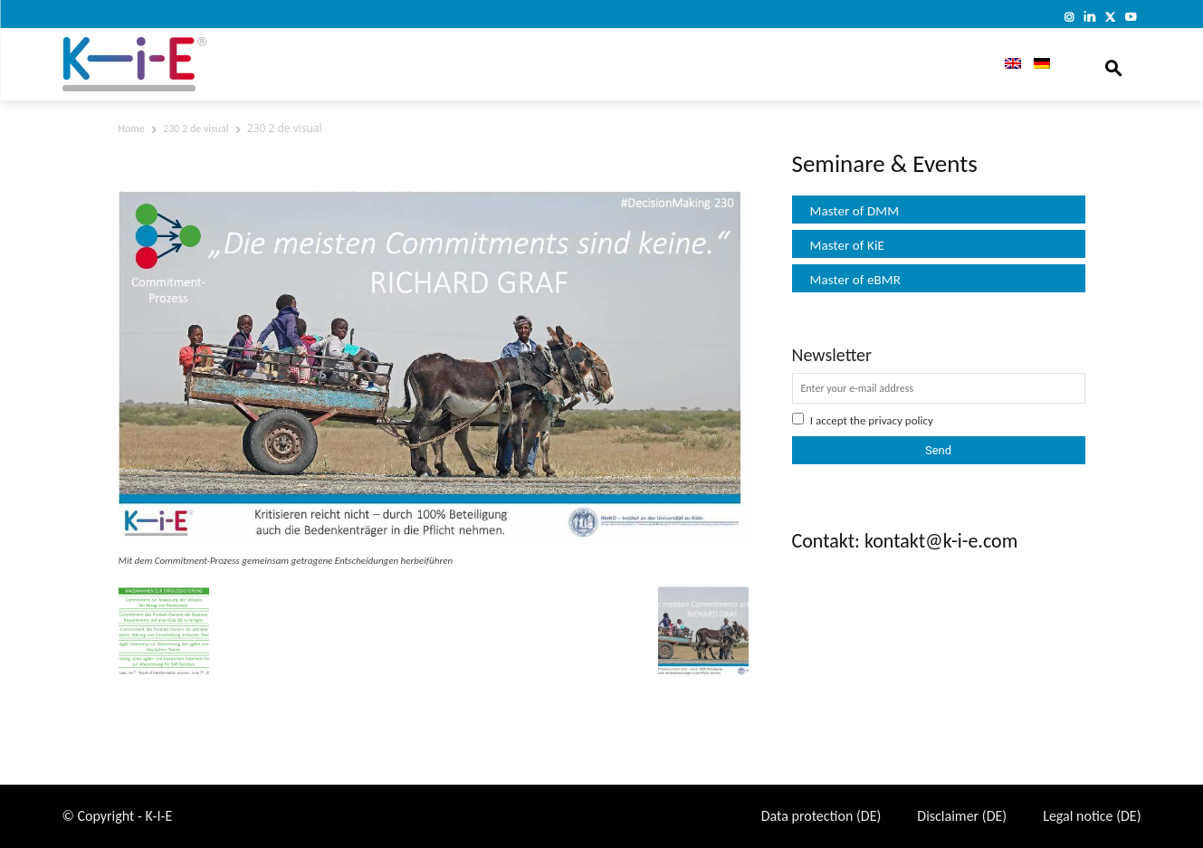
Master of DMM (855, 211)
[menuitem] (1006, 64)
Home (132, 128)
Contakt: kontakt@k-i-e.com (905, 541)
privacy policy (900, 420)
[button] (1113, 64)
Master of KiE (847, 245)
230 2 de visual (195, 128)
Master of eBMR (856, 280)
